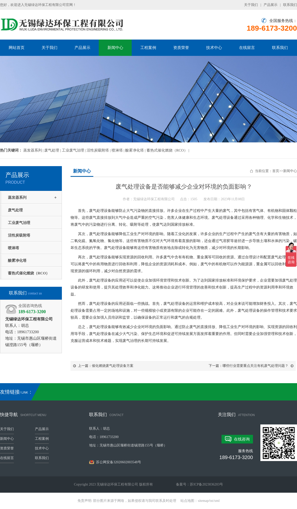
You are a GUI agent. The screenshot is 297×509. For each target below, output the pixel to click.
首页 (275, 171)
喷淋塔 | (118, 150)
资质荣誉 (181, 47)
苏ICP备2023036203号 (206, 484)
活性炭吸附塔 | (99, 150)
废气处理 (15, 210)
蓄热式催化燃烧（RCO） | (168, 150)
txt (211, 501)
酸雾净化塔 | (136, 150)
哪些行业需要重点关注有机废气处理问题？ (255, 366)
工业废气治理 (19, 223)
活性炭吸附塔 (19, 235)
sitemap (203, 501)
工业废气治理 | (74, 150)
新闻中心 (115, 47)
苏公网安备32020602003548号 (115, 462)
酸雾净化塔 (17, 261)
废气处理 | (53, 150)
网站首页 (17, 47)
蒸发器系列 (17, 197)
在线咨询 (242, 439)
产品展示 (270, 5)
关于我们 (251, 5)
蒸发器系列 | (34, 150)
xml (217, 501)
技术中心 (214, 47)
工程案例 (148, 47)
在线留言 (247, 47)
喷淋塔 (13, 248)
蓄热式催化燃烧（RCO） (29, 273)
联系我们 (290, 5)
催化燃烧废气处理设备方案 (112, 366)
